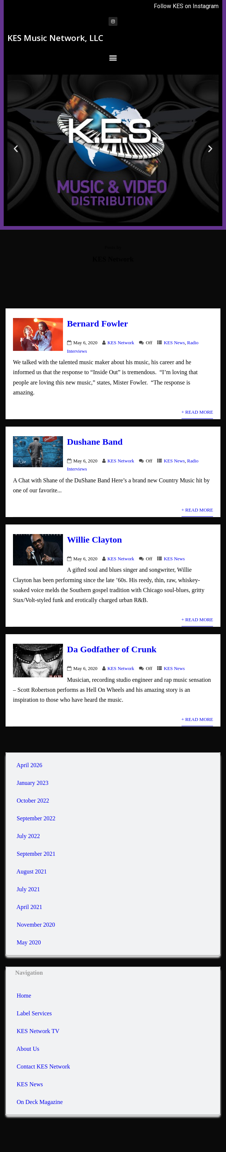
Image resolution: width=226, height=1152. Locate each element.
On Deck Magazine (39, 1102)
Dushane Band (95, 442)
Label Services (33, 1013)
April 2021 (29, 907)
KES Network (120, 342)
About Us (27, 1049)
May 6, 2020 (85, 342)
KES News (174, 342)
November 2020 (36, 925)
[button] (113, 57)
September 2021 (36, 854)
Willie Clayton (94, 539)
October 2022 (33, 800)
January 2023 (33, 783)
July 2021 (28, 889)
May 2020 (29, 942)
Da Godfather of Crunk (112, 649)
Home (23, 995)
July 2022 (28, 836)
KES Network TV (37, 1031)
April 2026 (29, 765)
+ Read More (197, 412)
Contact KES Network (42, 1066)
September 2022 (36, 818)
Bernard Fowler (97, 323)
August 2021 (31, 871)
